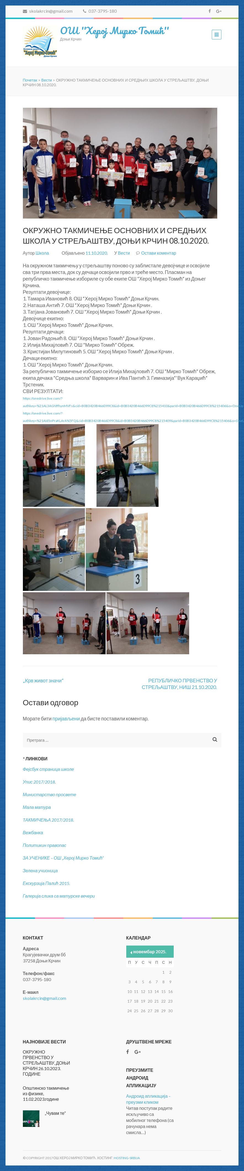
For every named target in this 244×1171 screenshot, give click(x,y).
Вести (46, 80)
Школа (42, 252)
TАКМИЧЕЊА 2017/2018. (48, 819)
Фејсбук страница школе (48, 769)
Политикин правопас (44, 845)
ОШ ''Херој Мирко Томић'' (114, 30)
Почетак (30, 80)
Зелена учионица (40, 870)
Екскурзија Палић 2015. (46, 883)
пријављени (66, 718)
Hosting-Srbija (127, 1158)
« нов (131, 952)
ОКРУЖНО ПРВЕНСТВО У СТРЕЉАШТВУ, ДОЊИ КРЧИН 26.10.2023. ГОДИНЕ (46, 1062)
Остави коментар (158, 252)
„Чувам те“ (55, 1113)
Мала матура (37, 807)
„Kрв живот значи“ (43, 680)
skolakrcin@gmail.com (48, 11)
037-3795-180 (100, 11)
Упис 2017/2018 (39, 781)
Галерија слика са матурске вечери (59, 895)
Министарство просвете (49, 794)
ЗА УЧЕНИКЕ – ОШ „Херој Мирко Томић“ (63, 857)
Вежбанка (33, 832)
